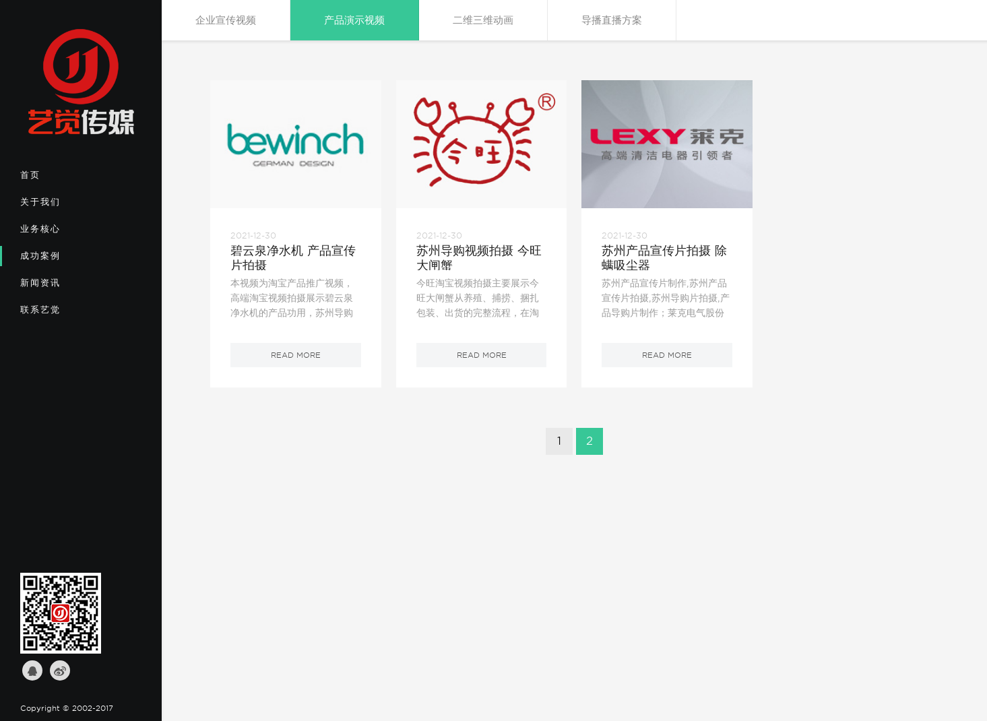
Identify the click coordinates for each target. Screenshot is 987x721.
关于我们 (64, 206)
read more (296, 355)
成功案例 (64, 260)
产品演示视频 (354, 20)
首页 (64, 179)
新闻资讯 (64, 287)
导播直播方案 (611, 20)
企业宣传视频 (225, 20)
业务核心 (64, 233)
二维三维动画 (483, 20)
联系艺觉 (64, 314)
